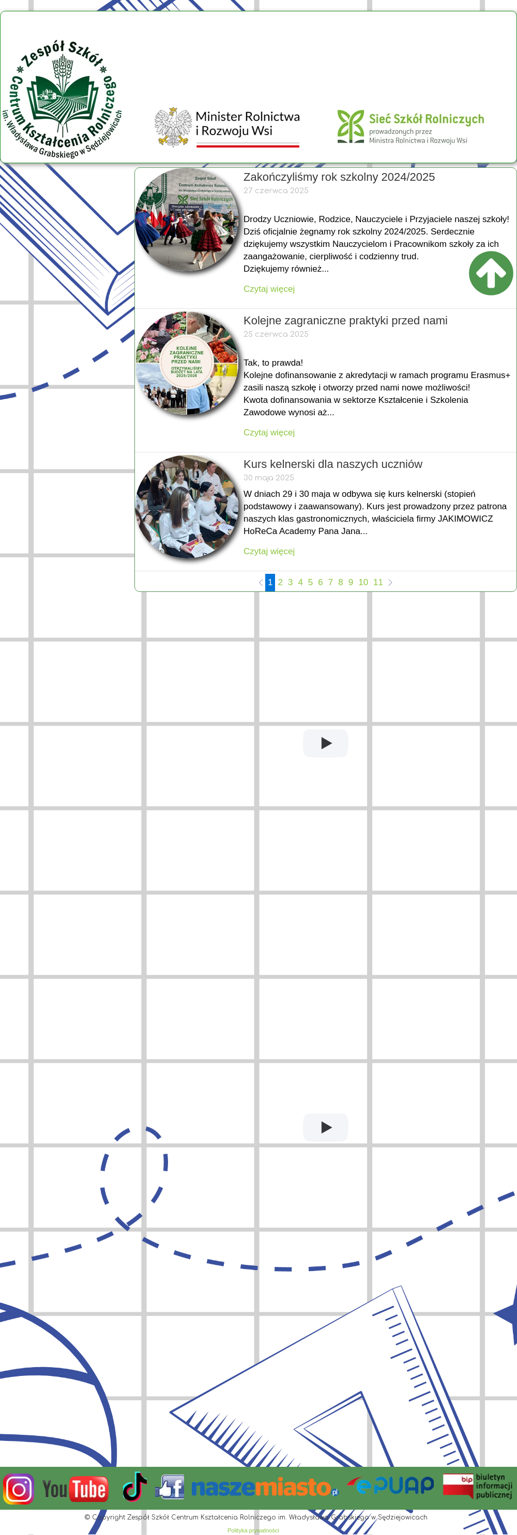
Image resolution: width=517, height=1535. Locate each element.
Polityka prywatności (253, 1530)
